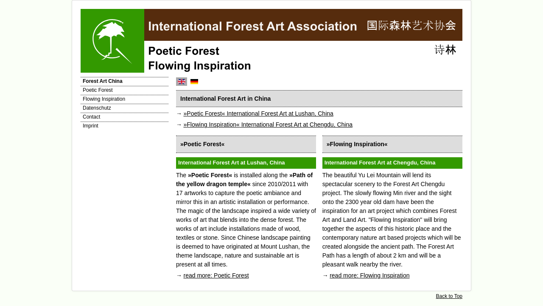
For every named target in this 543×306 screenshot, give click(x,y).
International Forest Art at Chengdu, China (268, 124)
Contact (91, 117)
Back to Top (449, 296)
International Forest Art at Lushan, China (258, 113)
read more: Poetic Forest (216, 275)
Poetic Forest (98, 90)
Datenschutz (97, 108)
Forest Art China (103, 81)
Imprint (90, 126)
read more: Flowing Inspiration (369, 275)
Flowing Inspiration (104, 99)
